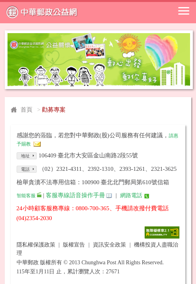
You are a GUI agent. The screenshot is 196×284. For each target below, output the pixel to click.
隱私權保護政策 (36, 245)
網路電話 (131, 195)
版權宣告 (74, 245)
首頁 (26, 109)
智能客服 (26, 195)
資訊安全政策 (109, 245)
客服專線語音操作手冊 (75, 195)
